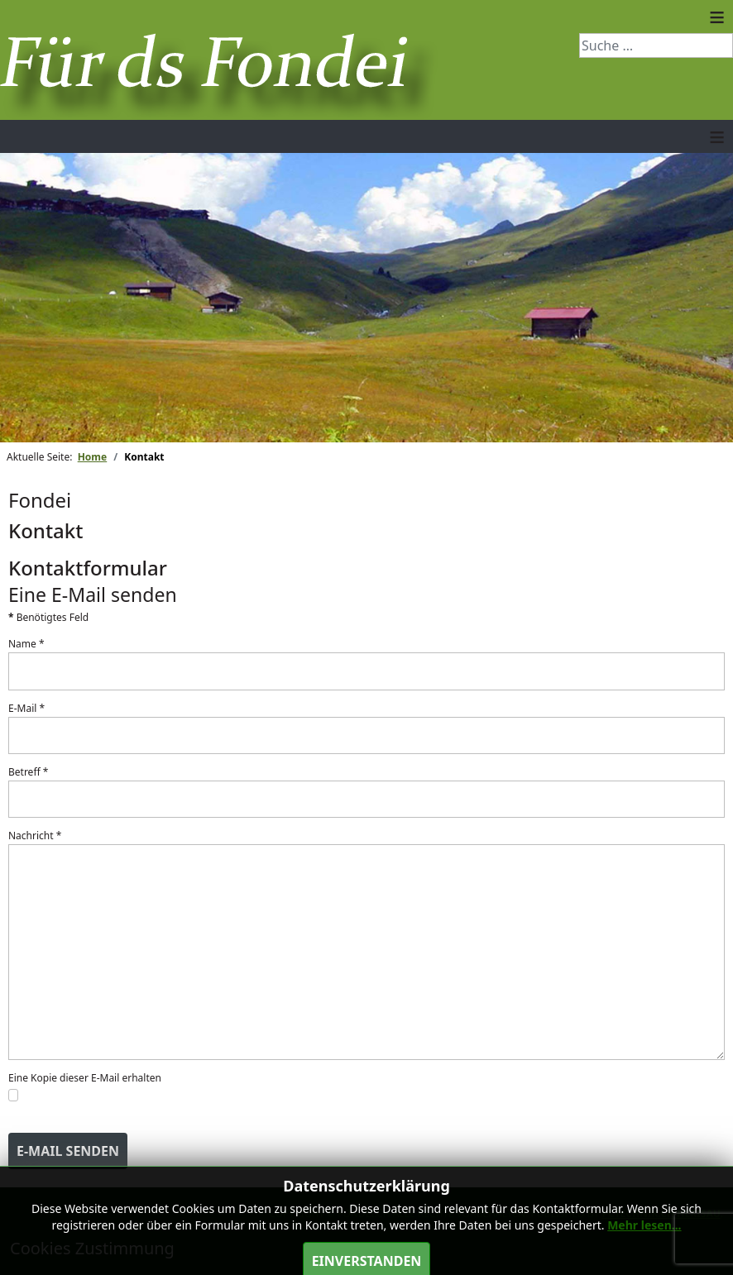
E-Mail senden (68, 1151)
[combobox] (656, 45)
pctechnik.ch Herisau (661, 1213)
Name (26, 644)
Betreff (28, 772)
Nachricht (34, 836)
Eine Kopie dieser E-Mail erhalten (84, 1078)
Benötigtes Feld (48, 617)
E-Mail (26, 708)
